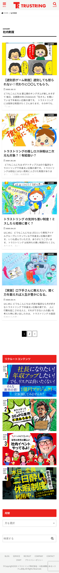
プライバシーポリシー (34, 560)
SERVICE (16, 556)
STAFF (18, 560)
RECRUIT (27, 556)
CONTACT (51, 556)
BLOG (7, 556)
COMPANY (39, 556)
